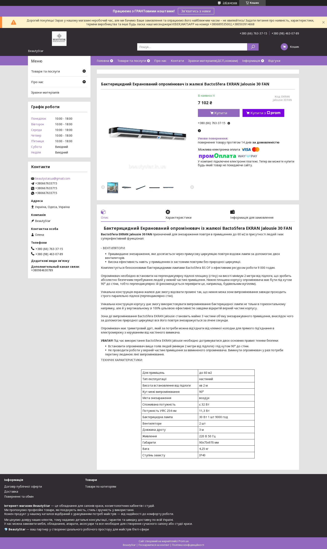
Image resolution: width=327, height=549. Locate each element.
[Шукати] (253, 47)
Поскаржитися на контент (153, 545)
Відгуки (274, 60)
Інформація (251, 60)
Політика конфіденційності (188, 545)
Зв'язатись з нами (196, 11)
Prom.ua (184, 541)
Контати (177, 60)
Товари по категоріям (100, 486)
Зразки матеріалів (45, 92)
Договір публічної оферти (23, 486)
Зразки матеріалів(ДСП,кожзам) (213, 60)
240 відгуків (230, 3)
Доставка (11, 491)
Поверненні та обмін (19, 496)
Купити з (265, 113)
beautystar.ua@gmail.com (52, 178)
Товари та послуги (131, 60)
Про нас (160, 60)
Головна (103, 60)
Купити (220, 113)
